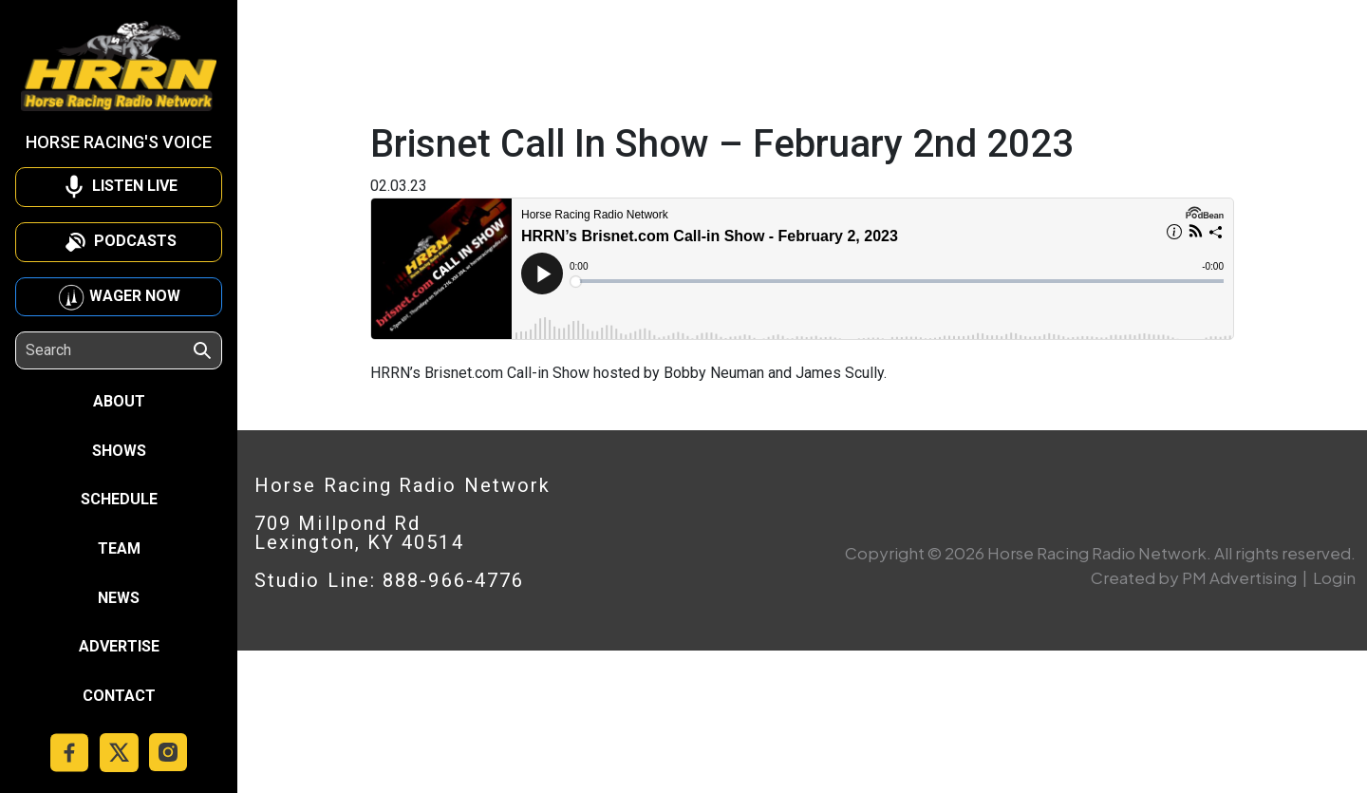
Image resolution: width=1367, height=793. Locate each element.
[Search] (108, 350)
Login (1334, 577)
